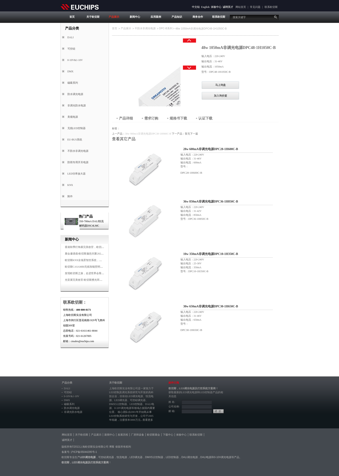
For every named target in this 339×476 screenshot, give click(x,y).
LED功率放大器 (76, 173)
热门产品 (86, 216)
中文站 (196, 7)
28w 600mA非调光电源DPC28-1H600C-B (210, 149)
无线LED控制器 (76, 128)
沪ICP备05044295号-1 (84, 451)
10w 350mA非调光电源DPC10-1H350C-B (210, 254)
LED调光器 (120, 400)
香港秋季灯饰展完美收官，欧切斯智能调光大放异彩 (95, 247)
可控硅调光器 (138, 400)
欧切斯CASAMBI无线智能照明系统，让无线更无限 (94, 266)
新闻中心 (135, 16)
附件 (70, 196)
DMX (70, 71)
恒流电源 (122, 457)
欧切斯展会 (153, 434)
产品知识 (177, 16)
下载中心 (168, 434)
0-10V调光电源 (123, 408)
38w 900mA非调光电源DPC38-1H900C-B (148, 133)
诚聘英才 (228, 7)
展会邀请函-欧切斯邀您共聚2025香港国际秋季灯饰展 (95, 253)
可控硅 (71, 48)
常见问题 (255, 7)
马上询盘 (220, 85)
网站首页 (241, 7)
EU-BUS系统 (74, 139)
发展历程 (123, 434)
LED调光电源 (135, 396)
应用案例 (156, 16)
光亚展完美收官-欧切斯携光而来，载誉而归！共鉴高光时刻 (99, 279)
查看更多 (148, 419)
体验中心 (216, 7)
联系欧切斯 (271, 7)
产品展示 (114, 16)
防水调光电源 (75, 94)
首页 (72, 16)
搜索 (275, 17)
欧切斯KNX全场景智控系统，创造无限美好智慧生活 (95, 260)
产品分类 (67, 382)
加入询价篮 (220, 95)
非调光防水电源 (76, 105)
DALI (70, 37)
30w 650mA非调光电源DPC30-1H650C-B (210, 306)
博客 (111, 446)
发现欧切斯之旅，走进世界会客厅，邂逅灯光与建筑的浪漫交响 (101, 273)
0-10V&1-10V (75, 60)
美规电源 (72, 116)
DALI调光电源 (189, 457)
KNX (70, 185)
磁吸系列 (72, 82)
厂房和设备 (137, 434)
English (205, 7)
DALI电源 (206, 457)
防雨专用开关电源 (77, 162)
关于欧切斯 (93, 16)
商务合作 (198, 16)
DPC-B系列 (165, 28)
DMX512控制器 (118, 404)
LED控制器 (136, 404)
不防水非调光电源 (77, 150)
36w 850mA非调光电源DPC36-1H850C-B (210, 201)
